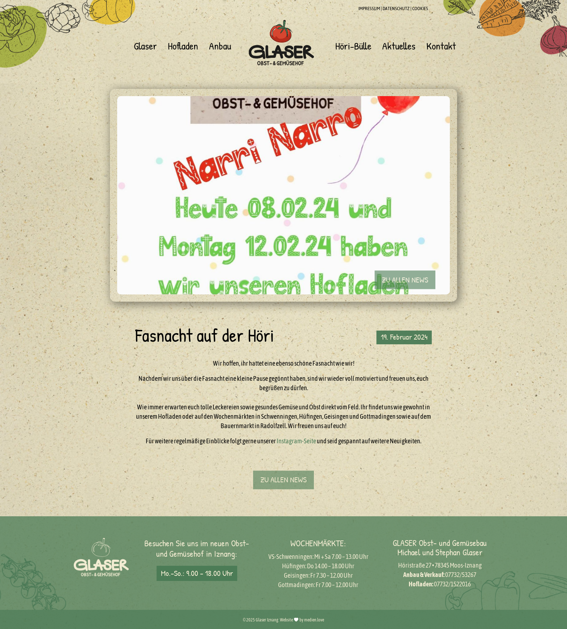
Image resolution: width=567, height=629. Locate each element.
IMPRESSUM (369, 8)
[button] (405, 286)
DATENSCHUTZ (396, 8)
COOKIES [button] (420, 8)
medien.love (314, 619)
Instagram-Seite (296, 441)
